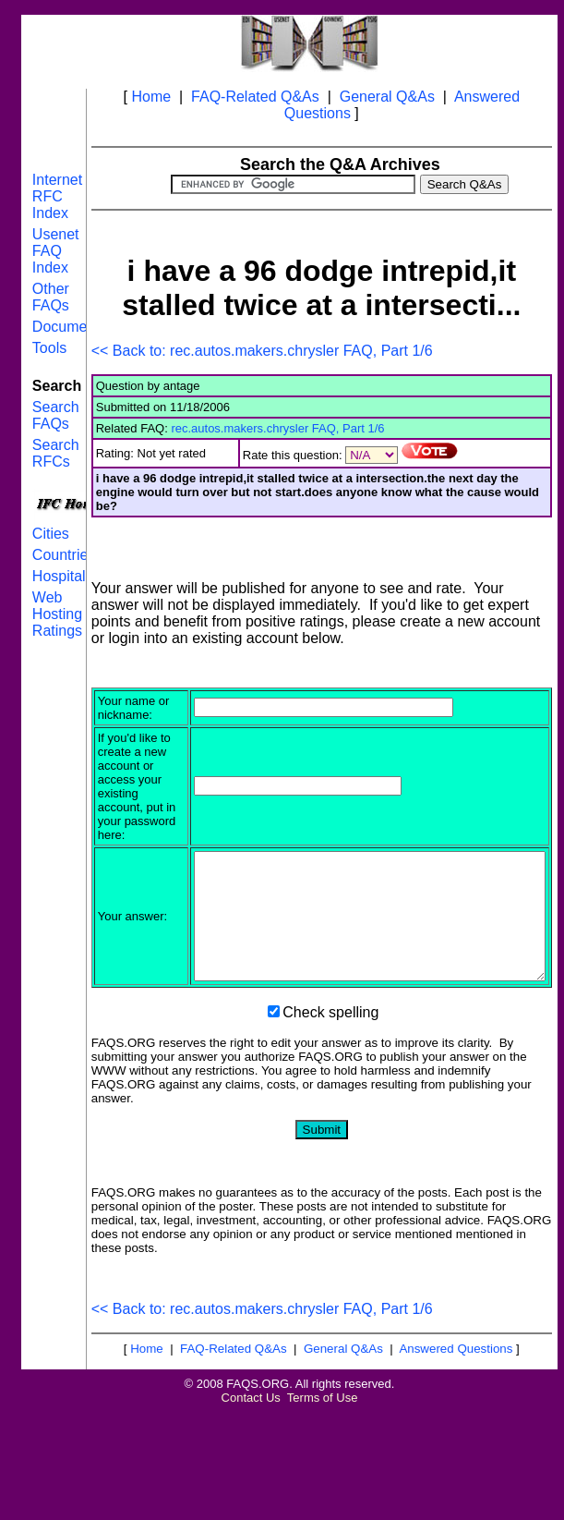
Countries (63, 555)
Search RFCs (55, 453)
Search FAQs (55, 415)
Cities (50, 533)
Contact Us (251, 1506)
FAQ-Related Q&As (255, 96)
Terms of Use (322, 1506)
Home (151, 96)
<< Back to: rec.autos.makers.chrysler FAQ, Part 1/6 (262, 351)
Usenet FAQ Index (55, 250)
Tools (49, 348)
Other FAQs (50, 297)
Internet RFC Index (57, 196)
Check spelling (330, 1120)
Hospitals (62, 576)
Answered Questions (455, 1457)
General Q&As (387, 96)
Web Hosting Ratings (57, 614)
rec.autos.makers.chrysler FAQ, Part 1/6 (277, 428)
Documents (69, 326)
